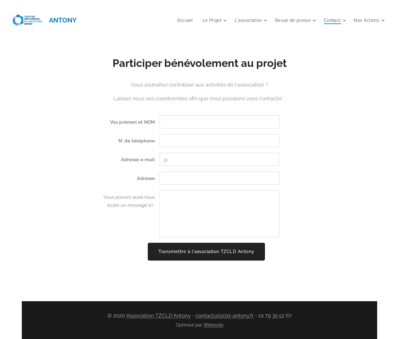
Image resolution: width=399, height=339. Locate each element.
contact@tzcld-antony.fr (224, 315)
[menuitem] (179, 20)
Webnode (214, 324)
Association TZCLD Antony (158, 315)
